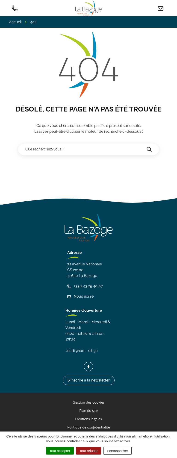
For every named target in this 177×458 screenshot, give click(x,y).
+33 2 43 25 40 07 (85, 286)
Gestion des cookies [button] (89, 402)
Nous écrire (80, 296)
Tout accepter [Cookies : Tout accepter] (60, 451)
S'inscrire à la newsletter (89, 380)
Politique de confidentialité (88, 427)
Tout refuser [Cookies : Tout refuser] (89, 451)
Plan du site (88, 410)
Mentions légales (88, 419)
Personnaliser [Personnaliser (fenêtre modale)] (117, 451)
